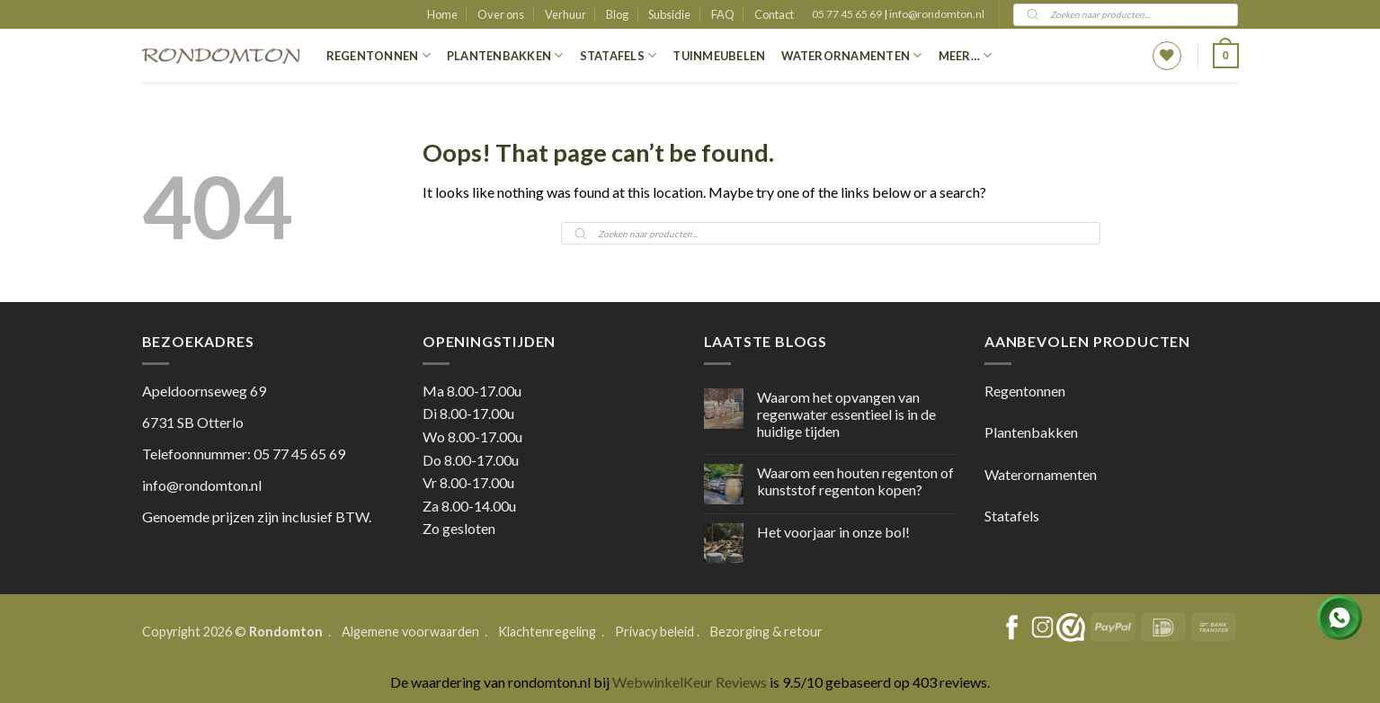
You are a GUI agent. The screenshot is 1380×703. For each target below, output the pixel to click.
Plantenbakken (505, 55)
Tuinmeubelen (718, 56)
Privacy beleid (654, 631)
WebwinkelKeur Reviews (689, 681)
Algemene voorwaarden (412, 631)
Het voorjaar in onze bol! (833, 531)
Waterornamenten (851, 55)
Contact (774, 14)
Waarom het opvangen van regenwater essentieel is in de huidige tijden (846, 414)
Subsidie (669, 14)
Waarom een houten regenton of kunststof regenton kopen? (855, 481)
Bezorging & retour (766, 631)
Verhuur (565, 14)
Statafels (618, 55)
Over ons (500, 14)
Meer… (966, 55)
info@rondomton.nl (936, 14)
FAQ (723, 14)
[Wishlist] (1167, 55)
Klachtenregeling (547, 631)
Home (442, 14)
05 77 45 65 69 (848, 14)
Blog (617, 14)
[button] (1225, 56)
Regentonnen (378, 55)
